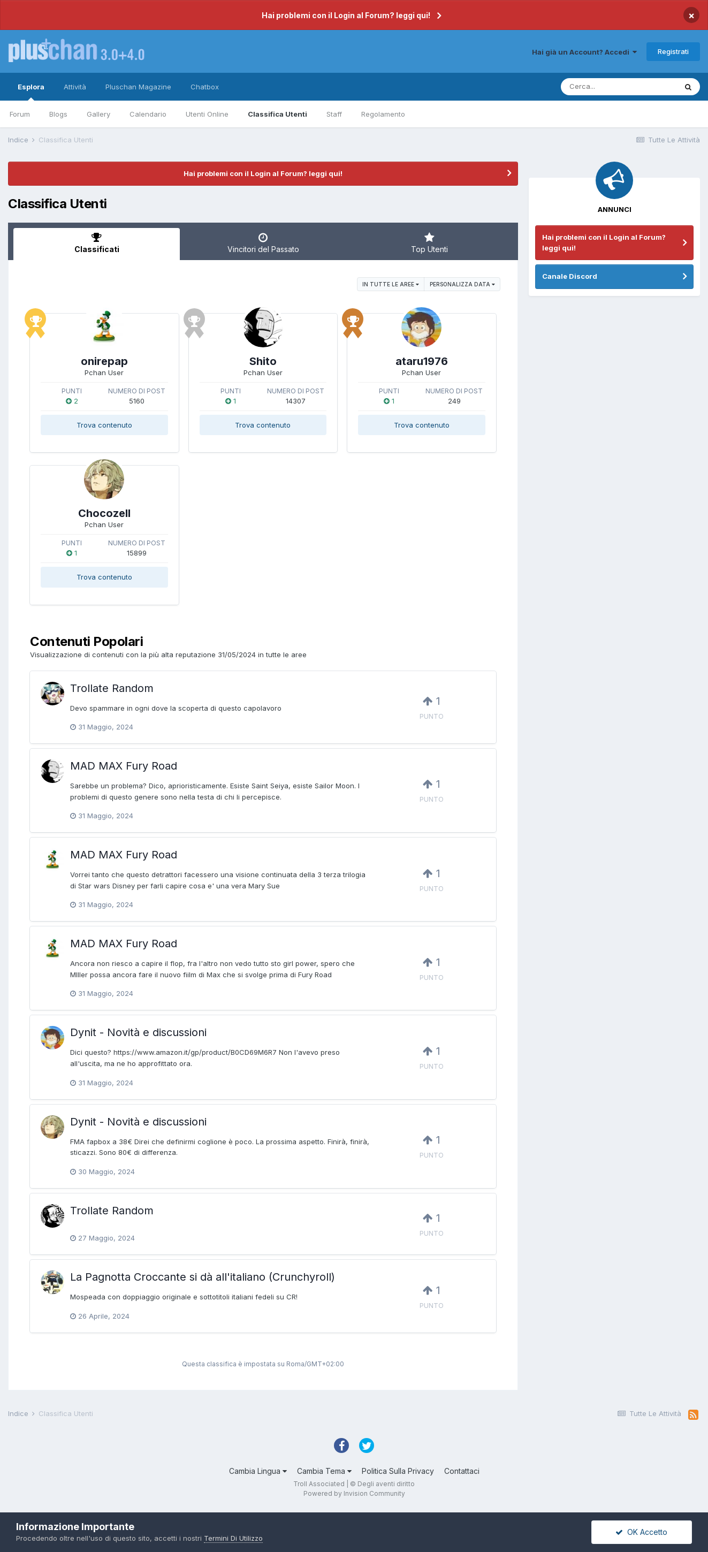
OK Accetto (641, 1531)
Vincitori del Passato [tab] (263, 243)
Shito (263, 361)
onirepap (104, 361)
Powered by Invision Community (354, 1493)
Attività (75, 86)
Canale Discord (569, 276)
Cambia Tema (324, 1470)
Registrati (673, 51)
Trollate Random (112, 688)
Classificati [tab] (96, 243)
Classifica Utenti (277, 114)
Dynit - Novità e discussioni (138, 1032)
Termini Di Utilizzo (233, 1538)
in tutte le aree (390, 284)
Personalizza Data (462, 284)
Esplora (31, 91)
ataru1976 (421, 361)
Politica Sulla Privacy (398, 1470)
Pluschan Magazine (138, 86)
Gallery (98, 114)
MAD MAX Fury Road (123, 765)
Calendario (148, 114)
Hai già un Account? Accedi (584, 52)
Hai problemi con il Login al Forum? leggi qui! (346, 15)
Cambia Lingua (258, 1470)
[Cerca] (618, 86)
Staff (334, 114)
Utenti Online (207, 114)
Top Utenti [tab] (429, 243)
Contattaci (461, 1470)
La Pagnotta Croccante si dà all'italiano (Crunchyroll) (202, 1276)
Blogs (58, 114)
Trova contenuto (104, 425)
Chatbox (205, 86)
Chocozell (104, 513)
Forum (20, 114)
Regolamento (383, 114)
